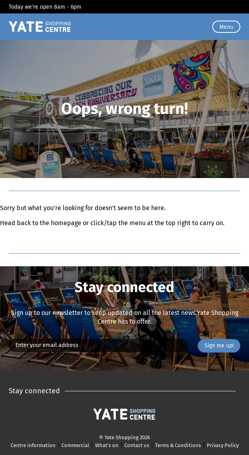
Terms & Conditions (178, 445)
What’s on (106, 445)
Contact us (136, 445)
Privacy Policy (223, 445)
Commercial (75, 445)
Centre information (33, 445)
